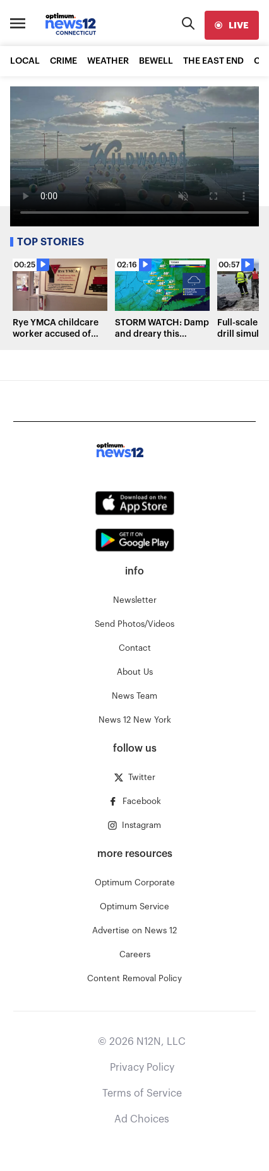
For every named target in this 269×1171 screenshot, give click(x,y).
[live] (232, 25)
